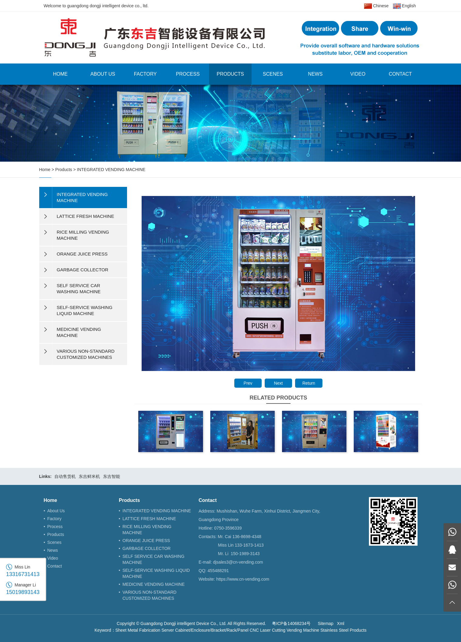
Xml (340, 623)
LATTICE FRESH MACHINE (149, 518)
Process (188, 74)
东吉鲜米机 (89, 476)
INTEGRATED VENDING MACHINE (111, 169)
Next (278, 383)
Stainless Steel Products (343, 630)
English (404, 6)
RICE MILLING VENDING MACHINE (146, 529)
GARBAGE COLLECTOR (146, 548)
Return (308, 383)
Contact (400, 74)
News (315, 74)
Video (358, 74)
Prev (248, 383)
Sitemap (325, 623)
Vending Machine (303, 630)
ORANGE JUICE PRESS (146, 540)
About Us (103, 74)
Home (60, 74)
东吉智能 (111, 476)
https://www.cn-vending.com (242, 579)
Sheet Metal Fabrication (137, 630)
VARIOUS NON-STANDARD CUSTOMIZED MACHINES (149, 595)
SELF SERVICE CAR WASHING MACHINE (153, 559)
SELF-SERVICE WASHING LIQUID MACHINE (156, 573)
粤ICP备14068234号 (291, 623)
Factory (145, 74)
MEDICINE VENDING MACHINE (153, 584)
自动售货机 (65, 476)
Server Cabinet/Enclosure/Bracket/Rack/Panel (204, 630)
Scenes (273, 74)
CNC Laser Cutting (268, 630)
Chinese (376, 6)
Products (230, 74)
